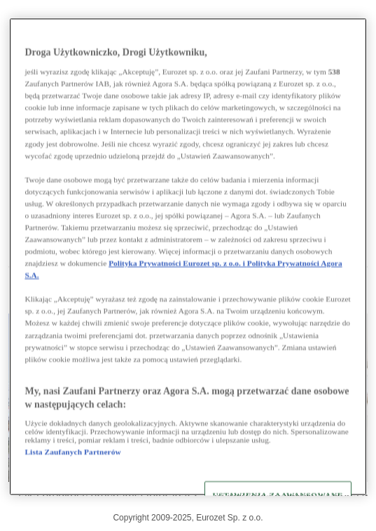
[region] (187, 256)
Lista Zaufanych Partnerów (72, 452)
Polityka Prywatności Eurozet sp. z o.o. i (178, 264)
